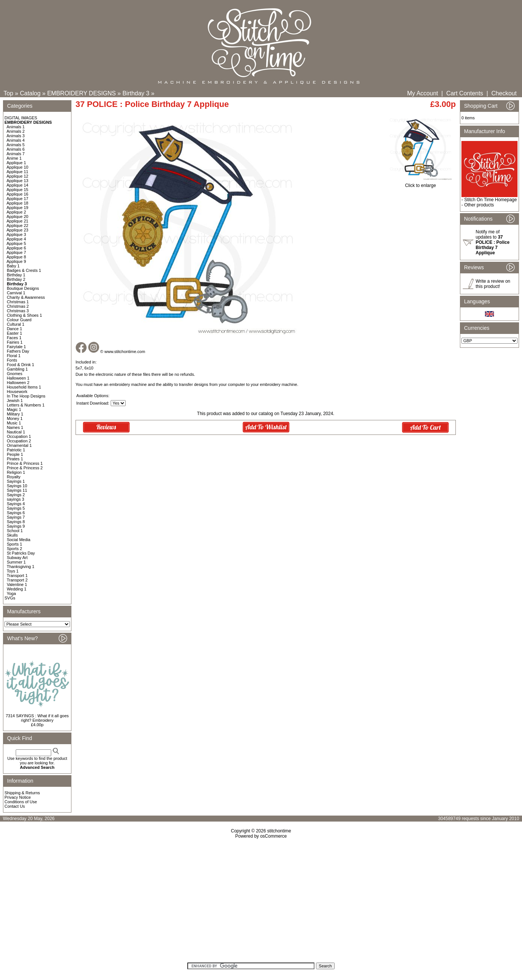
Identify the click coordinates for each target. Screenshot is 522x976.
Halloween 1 (18, 378)
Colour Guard (19, 319)
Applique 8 (16, 257)
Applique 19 (17, 207)
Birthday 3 (135, 93)
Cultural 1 (15, 324)
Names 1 (15, 427)
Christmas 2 (18, 306)
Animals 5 (16, 144)
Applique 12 (17, 176)
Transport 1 (17, 575)
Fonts (12, 360)
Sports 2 (14, 548)
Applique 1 (16, 162)
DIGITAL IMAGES (20, 118)
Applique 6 (16, 248)
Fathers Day (18, 351)
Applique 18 (17, 203)
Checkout (504, 93)
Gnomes (14, 373)
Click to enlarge (420, 183)
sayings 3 (15, 499)
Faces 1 (14, 337)
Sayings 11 (17, 490)
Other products (479, 205)
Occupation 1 (19, 436)
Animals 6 (16, 149)
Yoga (11, 593)
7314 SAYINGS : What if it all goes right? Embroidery (37, 717)
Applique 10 (17, 167)
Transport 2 (17, 580)
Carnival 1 (16, 293)
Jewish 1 (15, 400)
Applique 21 (17, 221)
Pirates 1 (15, 459)
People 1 (15, 454)
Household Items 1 (24, 387)
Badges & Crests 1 (24, 270)
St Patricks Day (21, 553)
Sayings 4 (16, 503)
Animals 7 (16, 153)
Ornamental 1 (19, 445)
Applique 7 (16, 252)
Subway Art (17, 557)
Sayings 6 (16, 512)
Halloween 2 (18, 382)
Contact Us (14, 806)
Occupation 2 (19, 441)
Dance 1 (14, 328)
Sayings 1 (16, 481)
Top (8, 93)
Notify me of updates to (493, 242)
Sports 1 (14, 544)
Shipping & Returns (22, 793)
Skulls (12, 535)
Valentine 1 (17, 584)
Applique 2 (16, 212)
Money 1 (14, 418)
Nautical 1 (16, 432)
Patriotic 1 (16, 450)
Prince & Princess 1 (25, 463)
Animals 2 (16, 131)
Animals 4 (16, 140)
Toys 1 (13, 571)
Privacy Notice (17, 797)
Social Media (18, 539)
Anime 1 (14, 158)
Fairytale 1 (16, 346)
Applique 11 (17, 171)
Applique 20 (17, 216)
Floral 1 (14, 355)
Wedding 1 (16, 589)
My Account (422, 93)
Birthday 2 (16, 279)
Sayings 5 (16, 508)
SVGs (9, 598)
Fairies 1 (14, 342)
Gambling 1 (17, 369)
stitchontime (279, 831)
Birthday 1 (16, 275)
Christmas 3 (18, 311)
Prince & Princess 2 (25, 468)
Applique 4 (16, 239)
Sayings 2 (16, 494)
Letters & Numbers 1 (25, 405)
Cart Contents (464, 93)
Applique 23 (17, 230)
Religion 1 (16, 472)
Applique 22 (17, 225)
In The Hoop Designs (26, 396)
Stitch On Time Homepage (490, 199)
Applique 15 (17, 189)
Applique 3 (16, 234)
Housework (17, 391)
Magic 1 (14, 409)
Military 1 (15, 414)
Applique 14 (17, 185)
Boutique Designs (23, 288)
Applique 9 (16, 261)
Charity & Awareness (26, 297)
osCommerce (273, 836)
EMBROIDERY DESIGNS (81, 93)
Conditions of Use (20, 801)
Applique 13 (17, 180)
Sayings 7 (16, 517)
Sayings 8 (16, 521)
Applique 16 (17, 194)
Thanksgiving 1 (20, 566)
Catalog (30, 93)
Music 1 (14, 423)
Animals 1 (16, 127)
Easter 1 (14, 333)
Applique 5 (16, 243)
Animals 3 (16, 135)
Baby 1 (13, 266)
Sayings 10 (17, 486)
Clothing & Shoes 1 (24, 315)
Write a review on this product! (493, 284)
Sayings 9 (16, 526)
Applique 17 (17, 198)
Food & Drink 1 (20, 364)
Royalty (14, 477)
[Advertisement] (261, 903)
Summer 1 (16, 562)
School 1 (15, 530)
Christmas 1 (18, 302)
